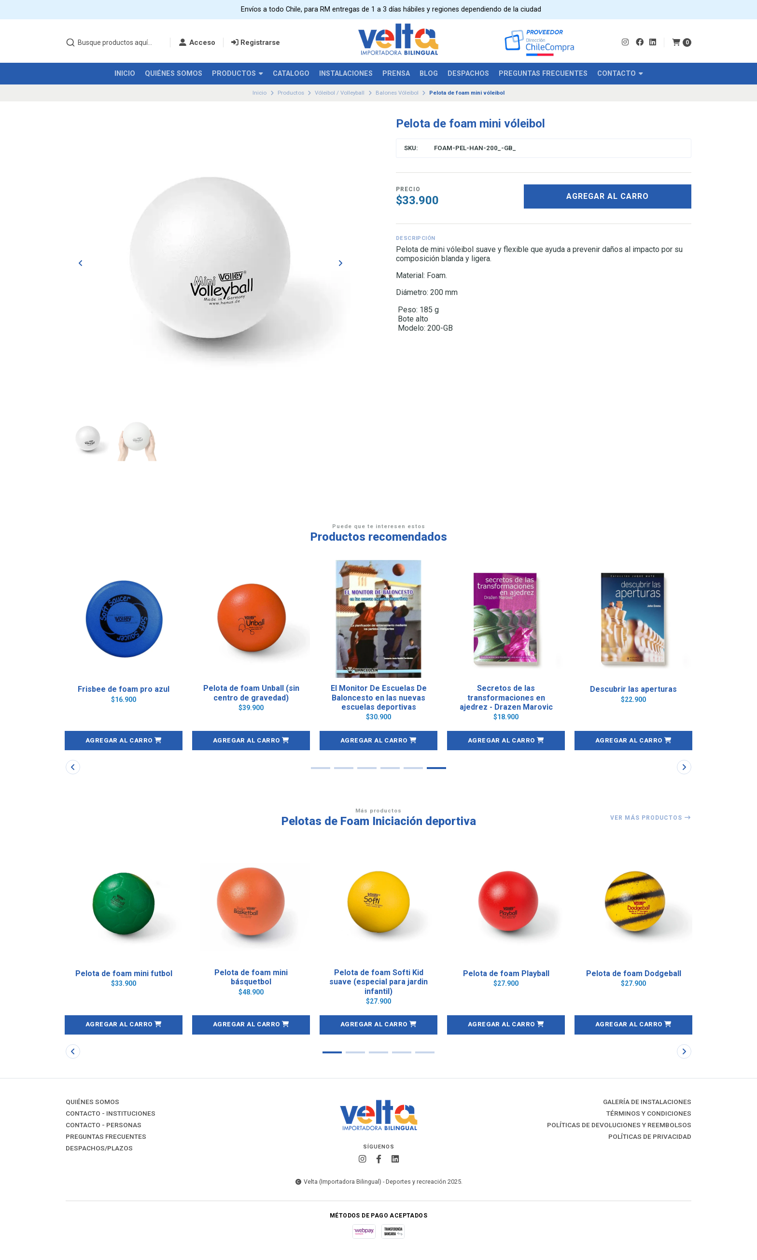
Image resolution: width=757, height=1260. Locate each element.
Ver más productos (650, 818)
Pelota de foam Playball (506, 973)
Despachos (468, 74)
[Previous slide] (80, 263)
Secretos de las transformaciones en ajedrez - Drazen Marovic (506, 697)
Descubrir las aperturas (633, 689)
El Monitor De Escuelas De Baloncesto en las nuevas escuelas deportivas (379, 697)
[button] (123, 740)
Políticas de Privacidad (649, 1137)
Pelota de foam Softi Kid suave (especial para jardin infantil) (378, 981)
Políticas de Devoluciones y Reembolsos (619, 1125)
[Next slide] (340, 263)
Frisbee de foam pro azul (123, 689)
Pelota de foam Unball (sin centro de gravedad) (251, 693)
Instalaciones (346, 74)
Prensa (396, 74)
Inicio (124, 74)
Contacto (620, 74)
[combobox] (114, 42)
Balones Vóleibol (397, 92)
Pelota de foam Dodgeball (633, 973)
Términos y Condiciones (648, 1113)
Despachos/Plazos (99, 1148)
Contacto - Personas (103, 1125)
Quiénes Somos (173, 74)
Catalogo (291, 74)
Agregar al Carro (607, 196)
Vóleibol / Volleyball (339, 92)
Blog (429, 74)
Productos (237, 74)
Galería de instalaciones (647, 1102)
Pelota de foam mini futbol (123, 973)
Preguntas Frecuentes (543, 74)
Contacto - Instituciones (110, 1113)
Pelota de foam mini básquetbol (251, 977)
